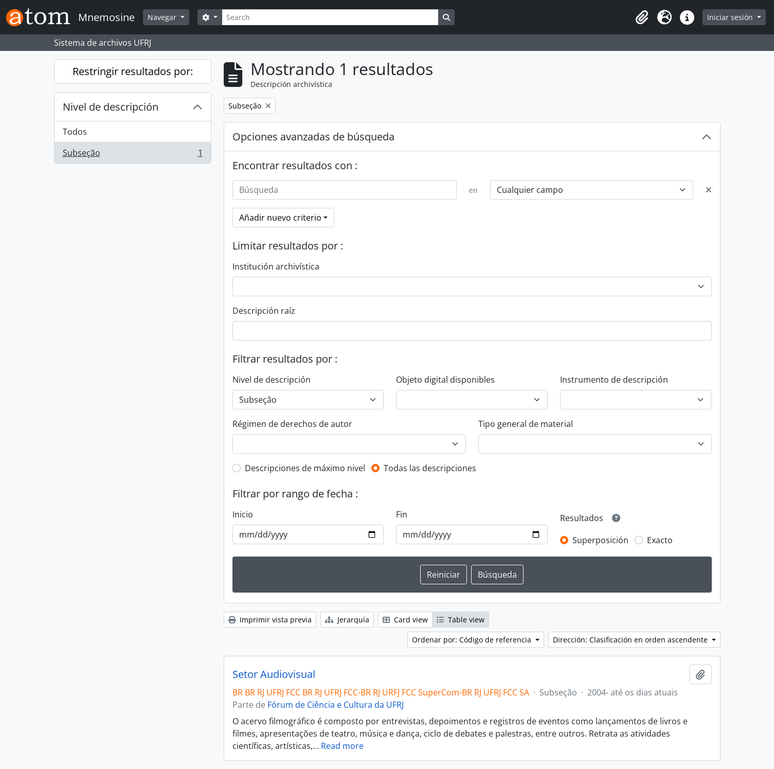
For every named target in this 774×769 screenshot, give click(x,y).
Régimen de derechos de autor (292, 424)
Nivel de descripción (110, 107)
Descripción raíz (263, 310)
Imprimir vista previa (270, 619)
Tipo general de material (525, 424)
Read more (342, 746)
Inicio (242, 514)
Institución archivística (275, 266)
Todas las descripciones (430, 468)
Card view (405, 619)
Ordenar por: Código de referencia (472, 640)
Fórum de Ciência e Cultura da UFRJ (335, 704)
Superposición (600, 540)
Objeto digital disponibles (445, 379)
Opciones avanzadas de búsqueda (313, 137)
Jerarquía (347, 619)
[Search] (330, 17)
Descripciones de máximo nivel (305, 468)
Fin (401, 514)
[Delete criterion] (709, 190)
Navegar (163, 17)
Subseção (132, 155)
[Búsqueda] (344, 190)
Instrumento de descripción (614, 379)
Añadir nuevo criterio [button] (280, 217)
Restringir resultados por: (133, 71)
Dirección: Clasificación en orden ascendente (631, 640)
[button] (642, 17)
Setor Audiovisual (273, 674)
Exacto (660, 540)
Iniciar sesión (731, 17)
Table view (460, 619)
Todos (75, 131)
